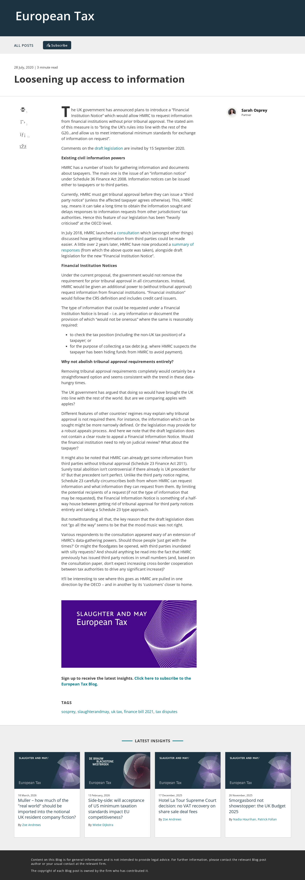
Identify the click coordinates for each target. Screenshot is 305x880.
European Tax (54, 15)
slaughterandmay (93, 711)
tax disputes (166, 711)
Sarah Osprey (254, 110)
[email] (23, 110)
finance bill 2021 (138, 711)
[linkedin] (23, 135)
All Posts (24, 45)
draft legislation (109, 148)
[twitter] (23, 122)
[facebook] (23, 147)
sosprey (68, 711)
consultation (128, 232)
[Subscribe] (57, 45)
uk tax (116, 711)
